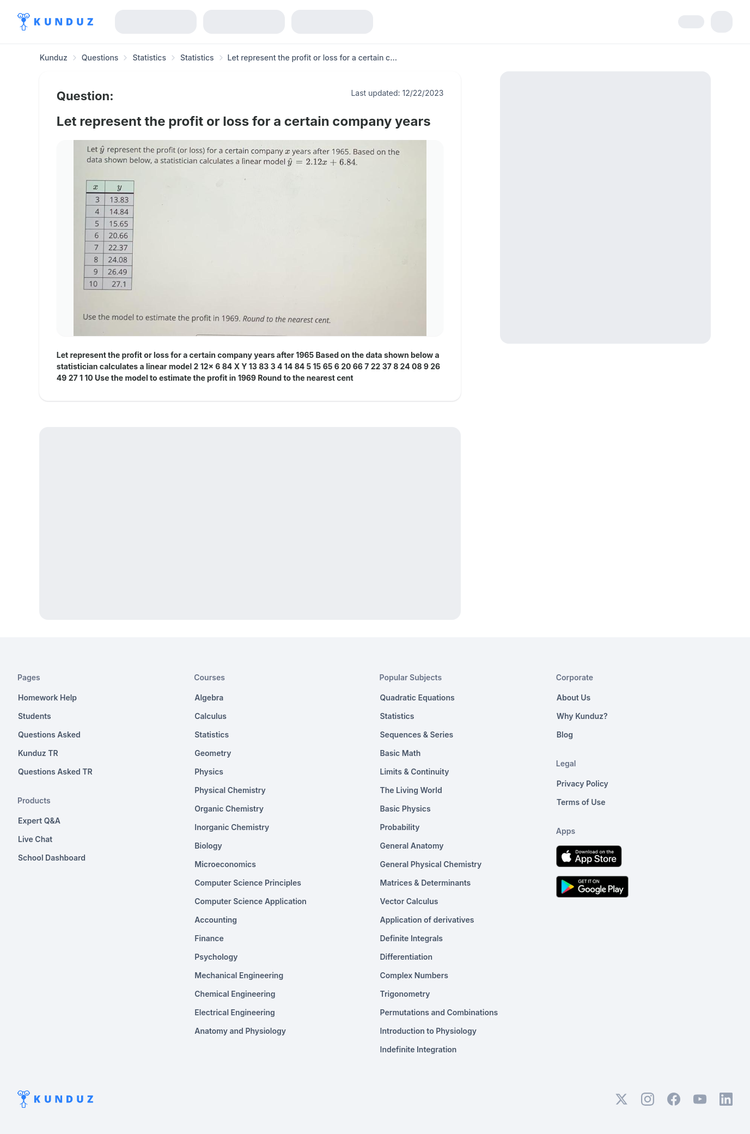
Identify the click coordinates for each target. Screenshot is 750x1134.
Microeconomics (225, 864)
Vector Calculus (409, 901)
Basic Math (400, 753)
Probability (400, 827)
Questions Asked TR (55, 771)
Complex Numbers (414, 975)
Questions (100, 57)
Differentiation (406, 956)
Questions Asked (49, 734)
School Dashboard (52, 857)
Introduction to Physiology (428, 1030)
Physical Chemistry (230, 790)
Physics (208, 771)
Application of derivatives (427, 919)
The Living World (411, 790)
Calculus (210, 716)
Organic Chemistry (229, 808)
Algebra (208, 697)
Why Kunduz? (582, 716)
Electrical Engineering (234, 1012)
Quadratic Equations (417, 697)
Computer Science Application (250, 901)
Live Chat (35, 839)
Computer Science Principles (247, 882)
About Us (573, 697)
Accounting (215, 919)
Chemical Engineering (234, 993)
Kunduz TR (38, 753)
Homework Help (47, 697)
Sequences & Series (417, 734)
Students (34, 716)
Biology (208, 845)
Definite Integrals (411, 938)
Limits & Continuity (414, 771)
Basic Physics (405, 808)
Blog (565, 734)
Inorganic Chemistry (231, 827)
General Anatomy (412, 845)
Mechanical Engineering (238, 975)
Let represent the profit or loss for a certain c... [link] (312, 57)
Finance (209, 938)
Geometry (212, 753)
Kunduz (54, 57)
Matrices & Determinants (425, 882)
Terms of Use (581, 802)
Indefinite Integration (418, 1049)
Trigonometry (405, 993)
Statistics (149, 57)
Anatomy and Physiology (240, 1030)
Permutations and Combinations (439, 1012)
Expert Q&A (39, 820)
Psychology (215, 956)
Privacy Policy (582, 783)
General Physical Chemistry (431, 864)
